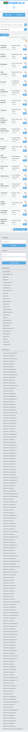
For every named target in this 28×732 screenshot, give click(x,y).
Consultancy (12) (7, 288)
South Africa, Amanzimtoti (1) (10, 358)
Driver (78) (5, 296)
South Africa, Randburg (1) (9, 629)
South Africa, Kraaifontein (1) (10, 515)
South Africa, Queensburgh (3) (10, 623)
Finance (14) (6, 304)
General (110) (6, 306)
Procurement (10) (7, 331)
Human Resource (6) (7, 312)
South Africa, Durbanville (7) (9, 445)
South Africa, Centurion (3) (9, 415)
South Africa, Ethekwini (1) (9, 464)
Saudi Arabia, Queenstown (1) (10, 353)
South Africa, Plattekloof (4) (9, 607)
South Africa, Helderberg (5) (10, 483)
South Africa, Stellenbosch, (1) (10, 680)
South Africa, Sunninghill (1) (9, 685)
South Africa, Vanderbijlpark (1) (10, 710)
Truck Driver (4, 193)
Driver (2, 138)
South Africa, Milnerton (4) (9, 553)
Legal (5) (5, 317)
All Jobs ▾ (4, 35)
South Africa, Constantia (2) (9, 426)
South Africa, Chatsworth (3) (9, 420)
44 (22, 229)
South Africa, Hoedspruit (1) (9, 491)
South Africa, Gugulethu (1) (9, 474)
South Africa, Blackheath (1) (9, 382)
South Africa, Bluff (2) (8, 391)
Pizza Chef (3, 82)
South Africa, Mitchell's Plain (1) (10, 555)
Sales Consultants (4, 73)
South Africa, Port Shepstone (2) (10, 615)
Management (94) (7, 320)
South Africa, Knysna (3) (8, 512)
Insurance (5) (6, 315)
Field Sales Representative (5, 130)
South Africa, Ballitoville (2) (9, 369)
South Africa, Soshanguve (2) (10, 658)
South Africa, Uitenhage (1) (9, 696)
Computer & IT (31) (7, 282)
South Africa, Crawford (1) (9, 431)
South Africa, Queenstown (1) (10, 626)
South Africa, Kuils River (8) (9, 518)
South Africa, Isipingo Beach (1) (10, 493)
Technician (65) (6, 344)
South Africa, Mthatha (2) (9, 569)
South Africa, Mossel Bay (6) (9, 564)
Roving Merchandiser (4, 90)
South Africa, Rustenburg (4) (9, 650)
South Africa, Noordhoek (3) (9, 574)
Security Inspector (3, 55)
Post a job (8, 14)
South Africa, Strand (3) (8, 683)
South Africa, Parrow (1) (8, 593)
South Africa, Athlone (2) (9, 364)
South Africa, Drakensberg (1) (10, 434)
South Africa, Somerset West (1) (10, 656)
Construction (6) (6, 285)
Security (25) (6, 342)
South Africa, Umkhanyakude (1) (10, 702)
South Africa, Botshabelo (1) (9, 396)
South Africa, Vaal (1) (8, 707)
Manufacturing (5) (7, 323)
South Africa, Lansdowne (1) (9, 526)
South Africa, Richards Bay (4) (10, 634)
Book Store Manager (4, 147)
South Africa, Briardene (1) (9, 407)
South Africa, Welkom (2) (9, 715)
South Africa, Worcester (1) (9, 726)
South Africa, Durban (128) (9, 442)
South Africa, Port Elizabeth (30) (10, 612)
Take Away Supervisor (3, 46)
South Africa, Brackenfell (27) (10, 399)
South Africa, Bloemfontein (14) (10, 385)
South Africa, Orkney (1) (8, 577)
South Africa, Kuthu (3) (8, 520)
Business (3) (5, 279)
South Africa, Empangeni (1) (9, 461)
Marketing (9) (6, 325)
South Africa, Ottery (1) (8, 580)
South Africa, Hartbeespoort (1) (10, 480)
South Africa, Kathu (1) (8, 499)
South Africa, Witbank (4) (9, 723)
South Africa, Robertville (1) (9, 637)
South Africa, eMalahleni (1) (9, 458)
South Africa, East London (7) (10, 447)
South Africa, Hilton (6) (8, 488)
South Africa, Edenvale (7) (9, 450)
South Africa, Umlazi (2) (8, 704)
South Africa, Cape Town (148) (10, 412)
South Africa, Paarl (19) (8, 583)
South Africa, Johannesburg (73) (10, 496)
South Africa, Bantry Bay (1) (9, 372)
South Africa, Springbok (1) (9, 666)
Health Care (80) (7, 309)
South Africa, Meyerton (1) (9, 542)
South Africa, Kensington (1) (9, 504)
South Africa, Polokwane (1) (9, 610)
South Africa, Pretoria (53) (9, 618)
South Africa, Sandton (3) (9, 653)
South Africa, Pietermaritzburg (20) (11, 601)
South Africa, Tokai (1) (8, 691)
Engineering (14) (7, 301)
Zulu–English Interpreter (4, 211)
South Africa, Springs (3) (8, 672)
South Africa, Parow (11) (8, 591)
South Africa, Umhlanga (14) (9, 699)
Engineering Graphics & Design (4, 221)
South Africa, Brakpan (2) (9, 401)
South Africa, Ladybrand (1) (9, 523)
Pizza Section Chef (4, 167)
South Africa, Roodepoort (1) (10, 645)
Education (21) (6, 298)
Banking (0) (5, 277)
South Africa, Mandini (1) (9, 534)
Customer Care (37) (7, 290)
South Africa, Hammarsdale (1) (10, 477)
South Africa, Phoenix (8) (9, 599)
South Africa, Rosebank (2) (9, 647)
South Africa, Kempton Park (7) (10, 501)
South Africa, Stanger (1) (9, 675)
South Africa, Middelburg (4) (10, 545)
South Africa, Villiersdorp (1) (9, 712)
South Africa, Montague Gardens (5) (11, 561)
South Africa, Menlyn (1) (8, 539)
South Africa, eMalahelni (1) (9, 455)
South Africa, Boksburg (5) (9, 393)
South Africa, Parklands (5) (9, 585)
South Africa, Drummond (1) (9, 437)
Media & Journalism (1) (8, 328)
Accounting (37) (6, 271)
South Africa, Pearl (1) (8, 596)
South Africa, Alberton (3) (9, 355)
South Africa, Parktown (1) (9, 588)
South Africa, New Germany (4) (10, 572)
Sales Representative (5, 185)
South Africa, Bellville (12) (9, 377)
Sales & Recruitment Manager (4, 120)
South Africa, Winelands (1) (9, 720)
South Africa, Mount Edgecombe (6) (11, 566)
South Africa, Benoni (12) (9, 380)
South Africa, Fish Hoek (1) (9, 466)
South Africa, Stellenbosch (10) (10, 677)
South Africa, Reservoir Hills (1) (10, 631)
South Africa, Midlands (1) (9, 547)
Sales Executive (5, 176)
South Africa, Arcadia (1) (9, 361)
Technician (3, 110)
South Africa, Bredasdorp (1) (10, 404)
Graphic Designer (3, 202)
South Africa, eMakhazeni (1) (10, 453)
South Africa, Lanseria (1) (9, 529)
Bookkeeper (4, 64)
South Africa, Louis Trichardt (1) (10, 531)
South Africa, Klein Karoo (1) (9, 507)
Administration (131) (8, 274)
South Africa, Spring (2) (8, 664)
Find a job (19, 14)
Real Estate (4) (6, 333)
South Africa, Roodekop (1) (9, 642)
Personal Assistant (3, 101)
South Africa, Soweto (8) (8, 661)
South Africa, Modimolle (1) (9, 558)
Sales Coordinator (4, 156)
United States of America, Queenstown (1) (13, 729)
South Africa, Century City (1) (10, 418)
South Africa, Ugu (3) (8, 693)
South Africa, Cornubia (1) (9, 428)
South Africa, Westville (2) (9, 718)
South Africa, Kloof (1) (8, 510)
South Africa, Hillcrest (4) (9, 485)
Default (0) (5, 293)
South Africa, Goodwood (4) (9, 472)
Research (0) (6, 336)
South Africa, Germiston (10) (9, 469)
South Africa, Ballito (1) (8, 366)
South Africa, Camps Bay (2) (9, 410)
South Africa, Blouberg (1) (9, 388)
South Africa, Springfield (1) (9, 669)
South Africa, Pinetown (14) (9, 604)
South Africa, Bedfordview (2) (10, 374)
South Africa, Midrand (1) (9, 550)
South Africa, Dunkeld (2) (9, 439)
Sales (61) (5, 339)
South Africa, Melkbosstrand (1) (10, 537)
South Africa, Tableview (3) (9, 688)
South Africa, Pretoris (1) (9, 620)
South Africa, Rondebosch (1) (10, 639)
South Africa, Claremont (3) (9, 423)
